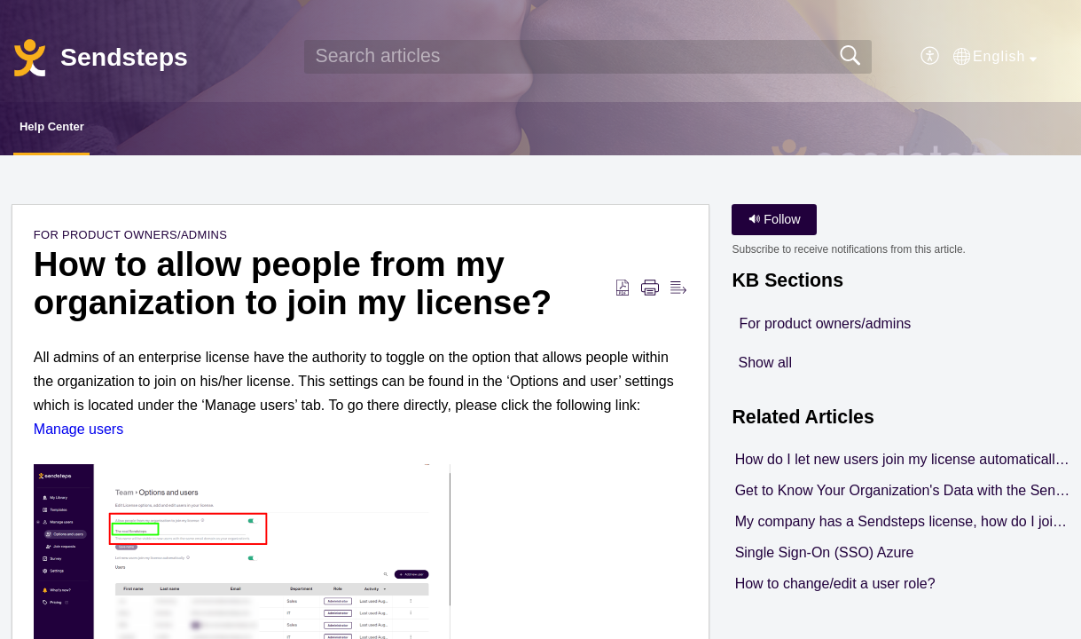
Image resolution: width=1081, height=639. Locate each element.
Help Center (82, 129)
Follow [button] (774, 224)
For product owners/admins (130, 239)
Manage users (78, 433)
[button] (931, 56)
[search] (588, 57)
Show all (764, 367)
